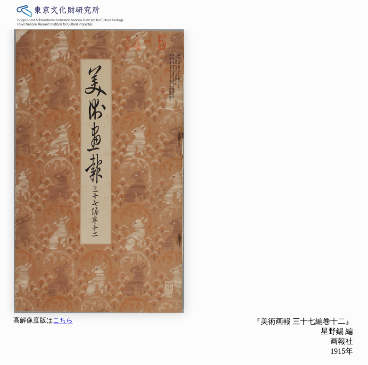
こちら (63, 320)
